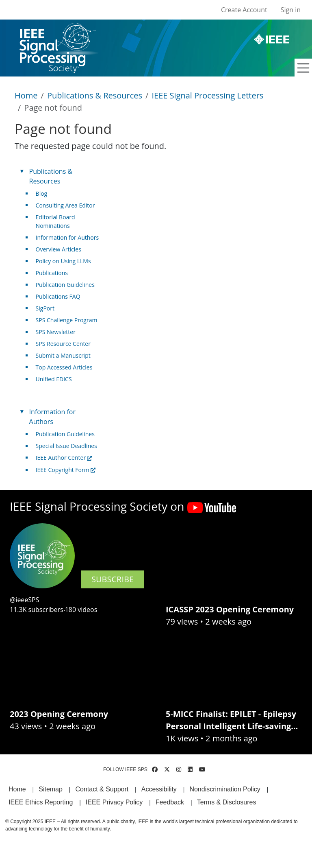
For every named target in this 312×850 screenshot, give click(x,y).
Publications (52, 273)
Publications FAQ (58, 296)
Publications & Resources (94, 95)
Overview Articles (58, 249)
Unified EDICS (54, 379)
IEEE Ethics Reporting (41, 802)
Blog (42, 193)
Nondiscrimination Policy (224, 789)
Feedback (170, 802)
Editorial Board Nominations (55, 221)
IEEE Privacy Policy (114, 802)
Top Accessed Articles (64, 367)
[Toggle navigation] (303, 68)
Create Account (244, 9)
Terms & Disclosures (226, 802)
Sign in (291, 9)
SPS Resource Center (63, 343)
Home (26, 95)
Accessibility (159, 789)
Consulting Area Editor (65, 205)
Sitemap (51, 789)
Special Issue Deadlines (66, 446)
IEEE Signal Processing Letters (207, 95)
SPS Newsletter (56, 332)
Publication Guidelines (65, 284)
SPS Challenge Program (67, 320)
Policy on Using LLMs (63, 261)
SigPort (45, 308)
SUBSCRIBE (112, 579)
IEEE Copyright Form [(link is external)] (65, 470)
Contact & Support (101, 789)
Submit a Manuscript (63, 355)
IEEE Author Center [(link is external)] (64, 457)
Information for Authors (67, 237)
